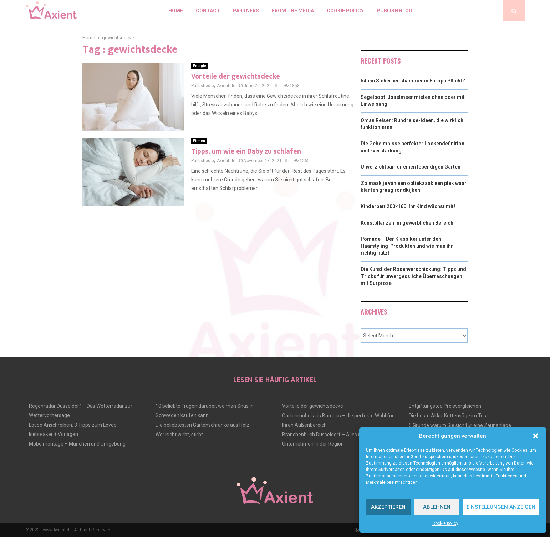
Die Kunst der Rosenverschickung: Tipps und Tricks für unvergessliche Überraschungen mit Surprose (413, 276)
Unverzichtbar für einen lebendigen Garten (410, 167)
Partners (246, 11)
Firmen (199, 141)
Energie (199, 66)
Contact (208, 11)
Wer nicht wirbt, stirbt (179, 434)
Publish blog (394, 11)
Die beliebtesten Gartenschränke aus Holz (202, 425)
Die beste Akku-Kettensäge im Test (448, 415)
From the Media (293, 11)
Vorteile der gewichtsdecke (235, 76)
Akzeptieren (388, 507)
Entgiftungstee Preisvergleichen (445, 406)
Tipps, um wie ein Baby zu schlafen (246, 151)
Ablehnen (436, 507)
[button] (535, 436)
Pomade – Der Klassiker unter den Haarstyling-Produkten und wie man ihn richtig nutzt (407, 246)
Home (175, 11)
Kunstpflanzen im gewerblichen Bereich (407, 223)
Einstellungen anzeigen (501, 507)
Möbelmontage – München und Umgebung (77, 444)
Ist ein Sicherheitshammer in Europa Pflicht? (413, 81)
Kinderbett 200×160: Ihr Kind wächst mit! (408, 206)
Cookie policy (445, 523)
